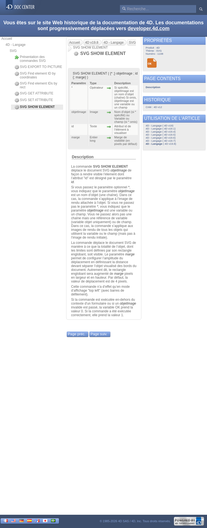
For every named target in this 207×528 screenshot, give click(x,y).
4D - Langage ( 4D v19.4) (161, 131)
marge (130, 254)
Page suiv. (98, 334)
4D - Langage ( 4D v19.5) (161, 134)
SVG (13, 51)
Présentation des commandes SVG (30, 59)
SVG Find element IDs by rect (36, 85)
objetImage (119, 170)
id (72, 182)
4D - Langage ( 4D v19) (159, 125)
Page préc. (76, 334)
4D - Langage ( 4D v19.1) (161, 128)
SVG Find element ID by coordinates (35, 75)
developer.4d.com (149, 28)
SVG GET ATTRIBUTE (34, 93)
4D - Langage (16, 45)
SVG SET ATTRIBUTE (34, 100)
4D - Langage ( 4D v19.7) (161, 140)
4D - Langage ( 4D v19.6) (161, 137)
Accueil (6, 39)
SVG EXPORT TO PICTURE (38, 67)
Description (82, 157)
